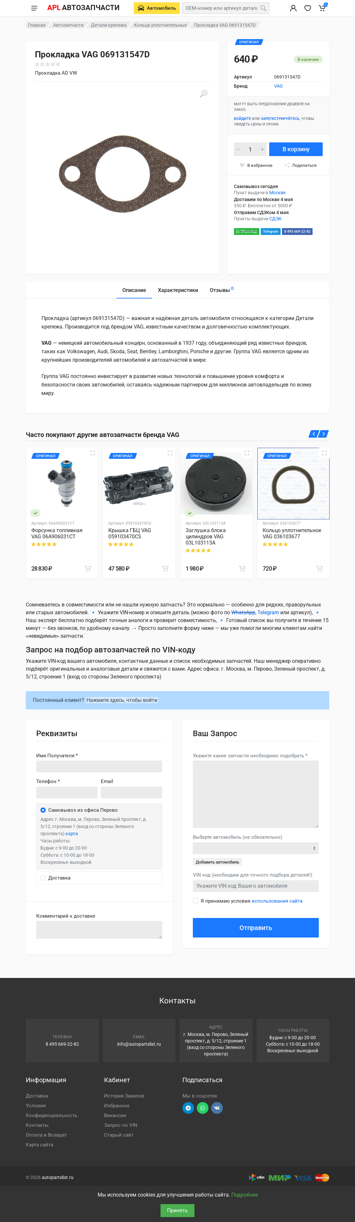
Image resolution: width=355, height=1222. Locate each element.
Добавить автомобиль (217, 862)
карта (72, 833)
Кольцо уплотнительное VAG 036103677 (292, 533)
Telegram (270, 231)
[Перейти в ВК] (217, 1108)
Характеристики (178, 290)
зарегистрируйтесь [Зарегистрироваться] (280, 119)
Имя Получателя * (57, 756)
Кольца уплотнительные (160, 25)
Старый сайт (118, 1135)
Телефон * (48, 781)
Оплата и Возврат (46, 1135)
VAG (278, 86)
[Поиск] (263, 8)
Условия (36, 1106)
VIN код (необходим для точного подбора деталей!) (252, 875)
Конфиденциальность (51, 1115)
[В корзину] (88, 569)
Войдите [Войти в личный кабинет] (242, 119)
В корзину (296, 149)
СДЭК (275, 218)
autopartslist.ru (57, 1177)
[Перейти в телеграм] (188, 1108)
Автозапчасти (68, 25)
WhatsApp (246, 231)
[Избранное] (308, 8)
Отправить (255, 928)
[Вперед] (323, 434)
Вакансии (115, 1115)
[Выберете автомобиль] (157, 8)
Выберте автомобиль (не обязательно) (237, 837)
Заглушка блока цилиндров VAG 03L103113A (206, 536)
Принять (177, 1210)
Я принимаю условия (251, 901)
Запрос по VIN (120, 1125)
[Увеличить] (203, 94)
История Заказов (124, 1096)
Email (107, 781)
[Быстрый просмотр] (92, 453)
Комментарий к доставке (65, 916)
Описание (134, 290)
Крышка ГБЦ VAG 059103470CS (129, 533)
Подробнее (244, 1195)
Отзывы (222, 289)
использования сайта (277, 901)
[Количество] (250, 149)
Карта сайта (39, 1145)
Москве (277, 192)
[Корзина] (322, 8)
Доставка (37, 1096)
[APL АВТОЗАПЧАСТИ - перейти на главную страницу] (83, 8)
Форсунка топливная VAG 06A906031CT (57, 533)
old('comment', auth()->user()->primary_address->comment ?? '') (99, 930)
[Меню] (34, 8)
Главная (37, 25)
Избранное (117, 1106)
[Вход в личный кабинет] (293, 8)
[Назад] (314, 434)
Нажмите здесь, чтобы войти (121, 700)
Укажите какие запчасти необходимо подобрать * (250, 756)
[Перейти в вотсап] (202, 1108)
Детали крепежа (109, 25)
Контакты (37, 1125)
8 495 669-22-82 (297, 231)
